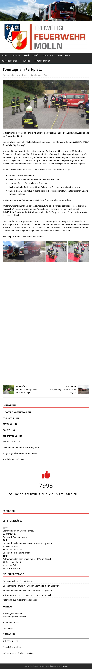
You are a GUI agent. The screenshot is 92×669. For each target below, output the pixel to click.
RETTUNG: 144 (10, 424)
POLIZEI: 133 (9, 430)
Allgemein (38, 75)
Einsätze (16, 55)
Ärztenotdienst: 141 (12, 441)
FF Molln (47, 55)
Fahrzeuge (63, 55)
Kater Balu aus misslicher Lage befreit (20, 599)
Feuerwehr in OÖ (43, 61)
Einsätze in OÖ (31, 55)
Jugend (26, 61)
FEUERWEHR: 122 (11, 418)
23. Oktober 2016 (12, 75)
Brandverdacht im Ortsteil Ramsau (18, 530)
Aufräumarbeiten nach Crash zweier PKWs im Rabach (27, 559)
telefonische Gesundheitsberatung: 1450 (21, 447)
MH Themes (63, 666)
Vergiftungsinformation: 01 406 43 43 (20, 453)
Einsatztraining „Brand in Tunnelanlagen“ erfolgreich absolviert (31, 585)
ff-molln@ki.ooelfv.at (12, 647)
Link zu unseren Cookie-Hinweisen (18, 653)
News (4, 55)
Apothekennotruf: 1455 (13, 459)
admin (26, 75)
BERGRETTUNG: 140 (12, 436)
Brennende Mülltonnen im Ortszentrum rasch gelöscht (27, 543)
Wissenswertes (9, 61)
